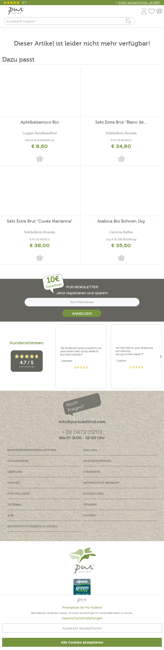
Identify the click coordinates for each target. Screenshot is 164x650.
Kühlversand (18, 460)
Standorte (91, 471)
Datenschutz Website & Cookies (32, 526)
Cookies (13, 482)
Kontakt (90, 515)
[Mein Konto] (144, 10)
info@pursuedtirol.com (82, 421)
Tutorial (14, 504)
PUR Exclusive (18, 493)
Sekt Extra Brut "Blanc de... (121, 122)
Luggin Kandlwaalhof (40, 133)
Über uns (14, 471)
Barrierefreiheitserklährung (31, 450)
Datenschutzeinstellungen (82, 618)
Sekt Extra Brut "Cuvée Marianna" (39, 221)
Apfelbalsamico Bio (39, 122)
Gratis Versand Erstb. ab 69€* (139, 2)
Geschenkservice (97, 460)
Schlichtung (93, 493)
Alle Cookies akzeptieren (82, 642)
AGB (10, 515)
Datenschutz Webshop (101, 482)
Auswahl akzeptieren (82, 628)
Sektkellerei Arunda (121, 133)
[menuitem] (157, 22)
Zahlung (90, 450)
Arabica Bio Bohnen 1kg (121, 221)
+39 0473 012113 (82, 431)
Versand (90, 504)
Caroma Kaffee (121, 232)
